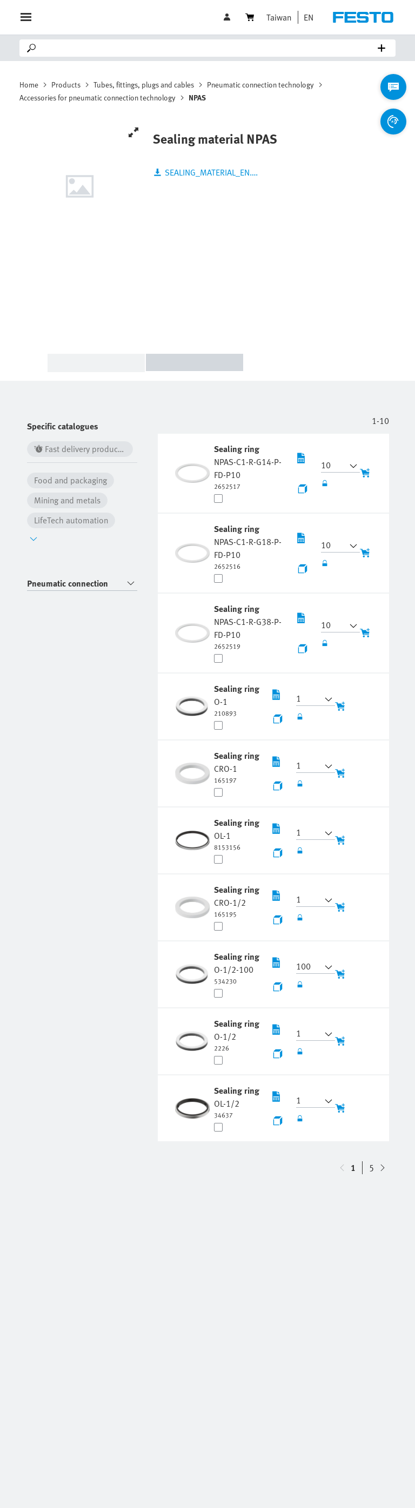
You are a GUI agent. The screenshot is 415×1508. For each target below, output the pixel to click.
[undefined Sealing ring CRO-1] (238, 767)
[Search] (209, 48)
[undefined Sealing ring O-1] (238, 700)
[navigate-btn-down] (342, 1167)
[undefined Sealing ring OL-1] (238, 834)
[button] (305, 17)
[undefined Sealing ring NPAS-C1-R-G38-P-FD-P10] (250, 626)
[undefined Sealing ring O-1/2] (238, 1035)
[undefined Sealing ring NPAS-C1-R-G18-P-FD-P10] (250, 546)
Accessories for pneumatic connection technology (97, 97)
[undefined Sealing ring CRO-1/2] (238, 901)
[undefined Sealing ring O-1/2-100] (238, 968)
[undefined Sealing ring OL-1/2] (238, 1102)
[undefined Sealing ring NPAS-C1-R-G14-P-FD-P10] (250, 466)
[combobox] (82, 583)
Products (66, 84)
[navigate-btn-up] (382, 1167)
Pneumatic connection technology (260, 84)
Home (28, 84)
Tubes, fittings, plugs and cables (143, 84)
